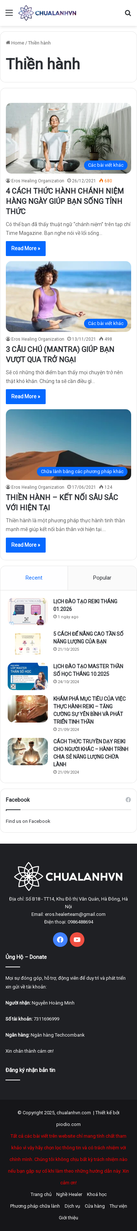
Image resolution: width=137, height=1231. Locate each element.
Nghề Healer (69, 1194)
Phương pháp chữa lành (35, 1206)
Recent (34, 577)
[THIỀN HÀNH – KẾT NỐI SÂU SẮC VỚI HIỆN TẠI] (68, 444)
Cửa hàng (95, 1206)
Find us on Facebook (28, 821)
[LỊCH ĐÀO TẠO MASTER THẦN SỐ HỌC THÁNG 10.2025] (28, 676)
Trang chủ (41, 1194)
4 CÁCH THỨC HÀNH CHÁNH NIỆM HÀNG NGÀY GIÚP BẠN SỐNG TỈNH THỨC (65, 201)
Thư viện (118, 1206)
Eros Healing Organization (37, 180)
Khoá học (97, 1194)
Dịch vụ (72, 1206)
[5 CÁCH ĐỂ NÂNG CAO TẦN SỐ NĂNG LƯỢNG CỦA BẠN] (28, 644)
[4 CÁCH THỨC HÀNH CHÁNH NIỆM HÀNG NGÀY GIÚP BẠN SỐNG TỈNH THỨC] (68, 138)
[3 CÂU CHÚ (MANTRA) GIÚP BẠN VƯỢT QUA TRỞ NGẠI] (68, 296)
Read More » (25, 248)
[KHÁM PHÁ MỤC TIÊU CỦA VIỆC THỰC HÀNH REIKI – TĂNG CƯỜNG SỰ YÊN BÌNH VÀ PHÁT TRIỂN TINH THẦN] (28, 709)
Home (15, 43)
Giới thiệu (68, 1217)
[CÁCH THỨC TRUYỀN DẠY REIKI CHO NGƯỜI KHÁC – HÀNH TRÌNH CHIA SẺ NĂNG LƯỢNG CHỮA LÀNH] (28, 751)
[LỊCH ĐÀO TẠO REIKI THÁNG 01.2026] (28, 611)
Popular (102, 577)
